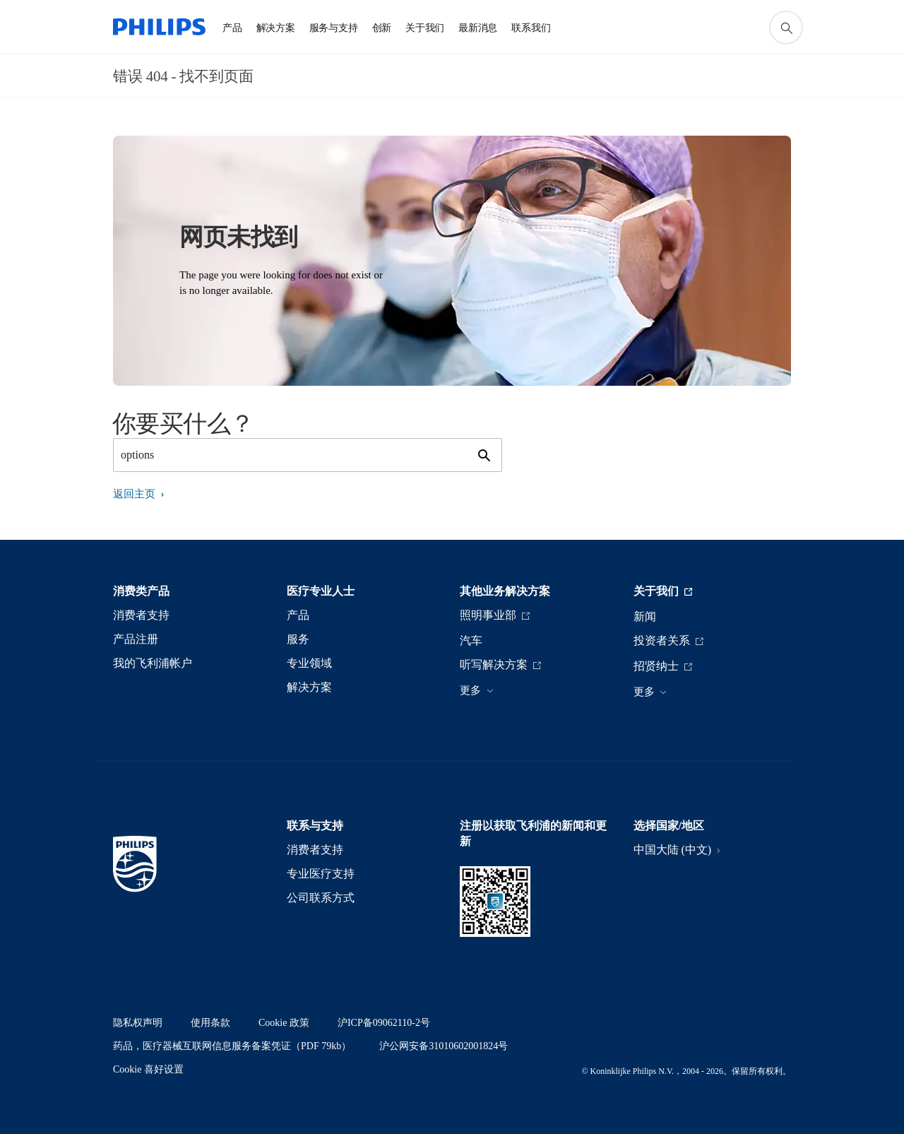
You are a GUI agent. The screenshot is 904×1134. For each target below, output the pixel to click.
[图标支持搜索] (786, 28)
